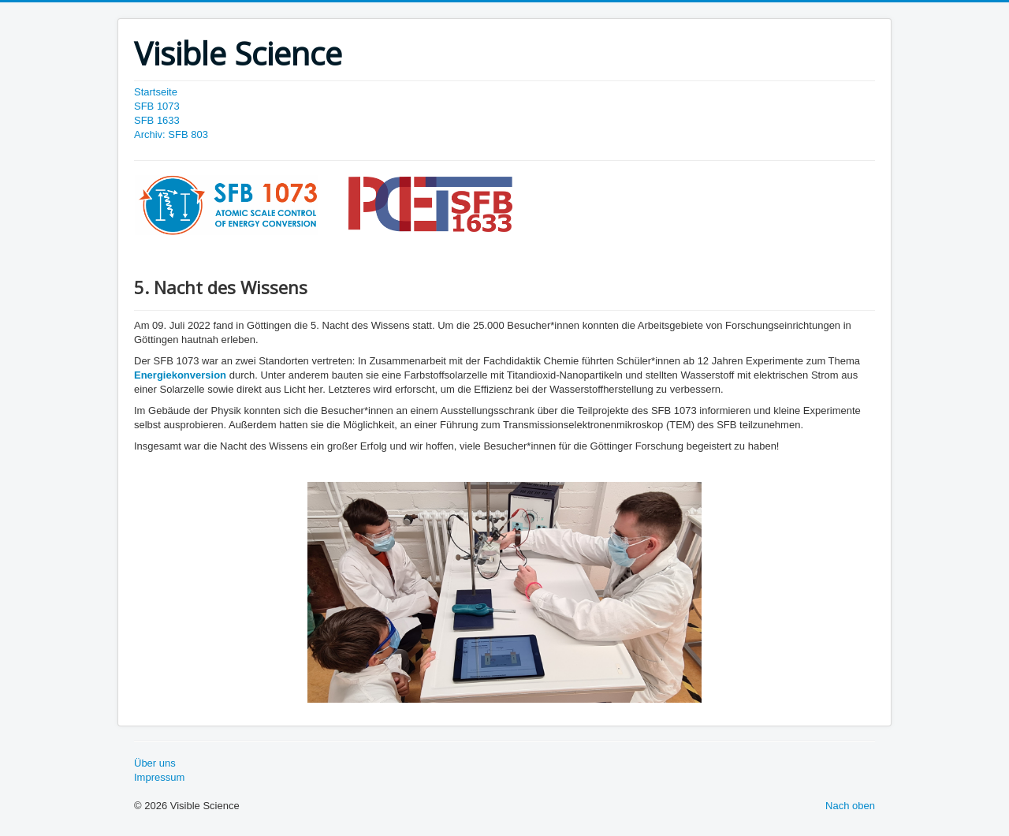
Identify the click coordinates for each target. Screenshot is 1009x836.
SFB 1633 (157, 120)
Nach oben (850, 806)
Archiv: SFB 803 (171, 134)
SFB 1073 (157, 106)
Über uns (155, 763)
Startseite (155, 92)
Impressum (159, 777)
